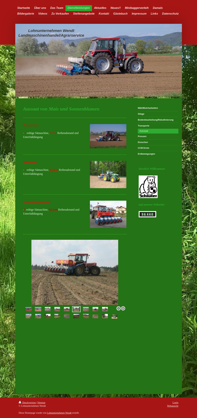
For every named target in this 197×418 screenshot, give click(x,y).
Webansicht (172, 406)
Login (175, 402)
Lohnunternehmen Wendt (59, 413)
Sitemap (41, 402)
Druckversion (27, 402)
